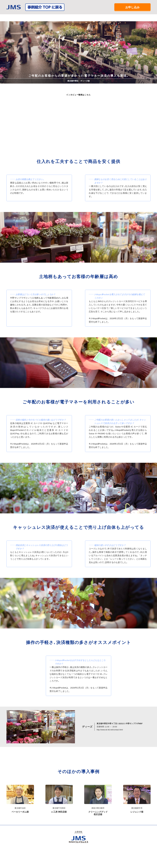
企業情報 (78, 832)
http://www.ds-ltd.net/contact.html (110, 730)
